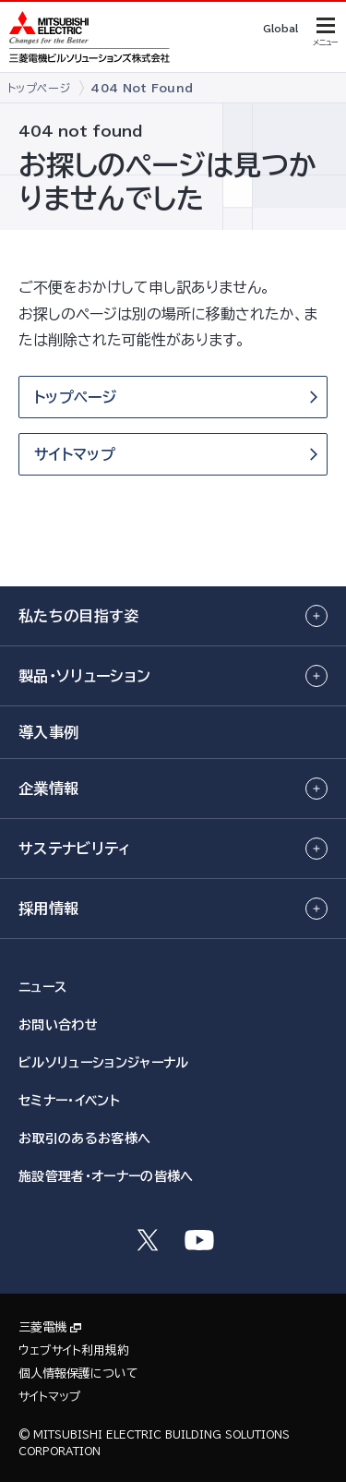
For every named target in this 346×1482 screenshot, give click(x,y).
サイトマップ (49, 1397)
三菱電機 (42, 1327)
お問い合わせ (58, 1024)
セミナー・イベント (69, 1100)
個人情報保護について (78, 1374)
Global (280, 28)
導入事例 (48, 732)
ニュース (42, 987)
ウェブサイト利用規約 (73, 1350)
